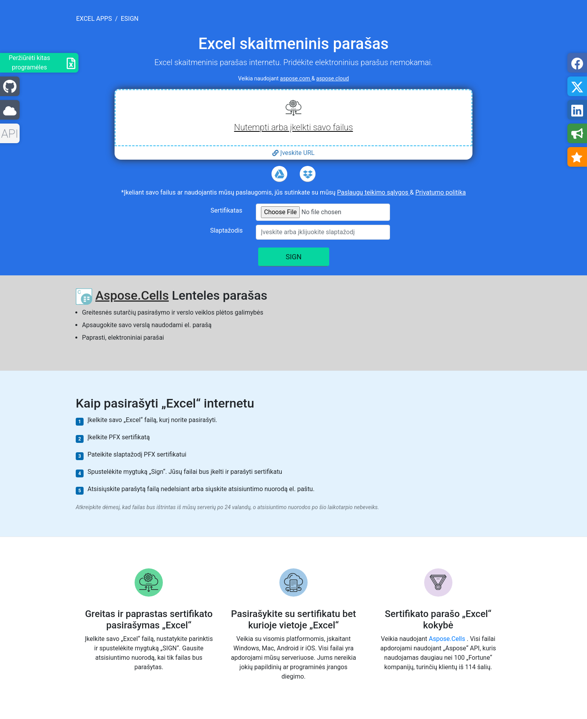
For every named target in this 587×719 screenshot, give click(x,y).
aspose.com (296, 78)
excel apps (94, 18)
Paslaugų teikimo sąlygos (373, 192)
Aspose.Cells (132, 295)
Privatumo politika (440, 192)
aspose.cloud (332, 78)
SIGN (294, 257)
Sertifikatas (226, 210)
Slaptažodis (226, 230)
